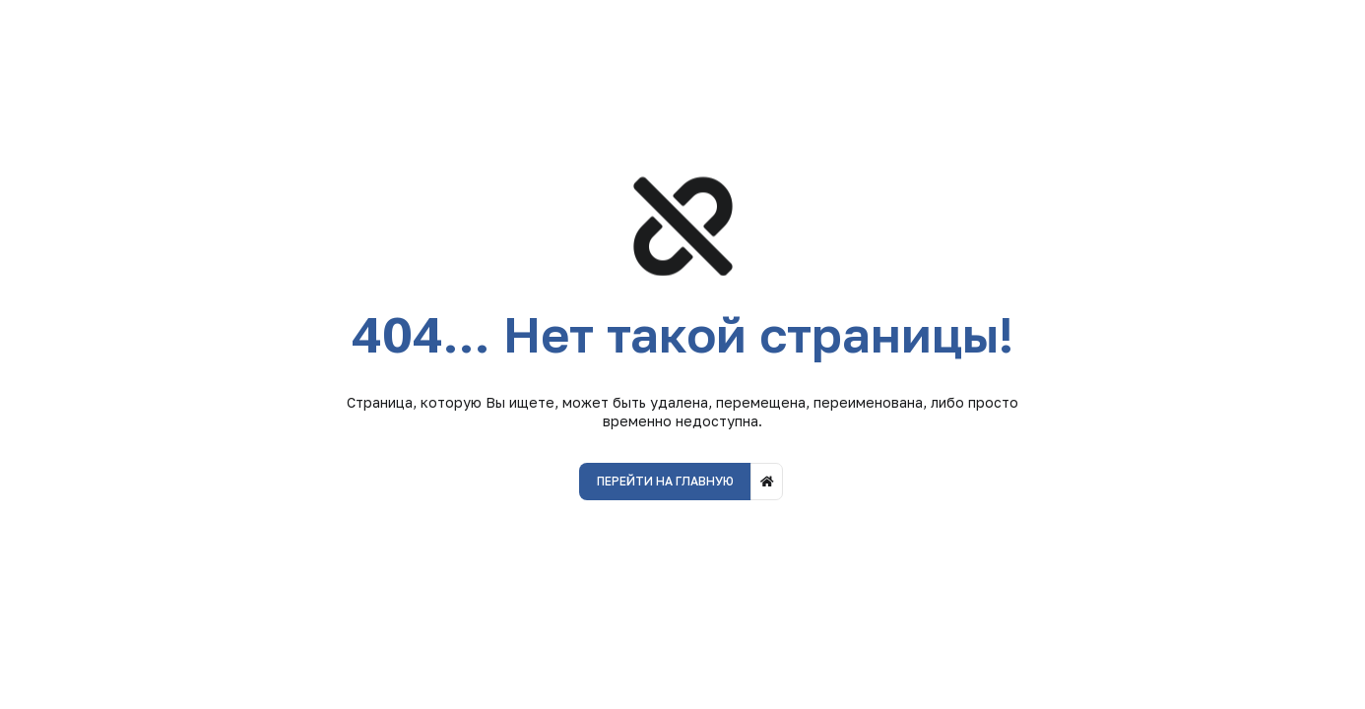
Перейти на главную (665, 481)
